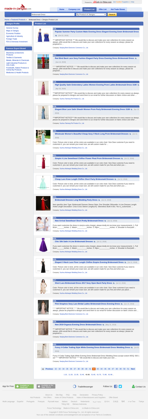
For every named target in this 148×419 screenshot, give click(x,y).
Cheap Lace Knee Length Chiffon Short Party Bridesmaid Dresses (84, 179)
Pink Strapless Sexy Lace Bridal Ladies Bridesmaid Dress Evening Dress (87, 304)
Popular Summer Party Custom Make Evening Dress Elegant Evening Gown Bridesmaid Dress (97, 32)
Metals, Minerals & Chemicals (17, 60)
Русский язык (53, 402)
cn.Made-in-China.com (90, 408)
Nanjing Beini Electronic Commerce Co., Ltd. (74, 47)
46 (109, 369)
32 (56, 369)
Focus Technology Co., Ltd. (73, 412)
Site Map (59, 395)
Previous (49, 369)
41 (90, 369)
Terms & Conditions (103, 415)
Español (20, 402)
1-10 (65, 374)
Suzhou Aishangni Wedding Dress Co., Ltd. (73, 148)
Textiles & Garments (14, 58)
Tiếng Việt (65, 404)
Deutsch (74, 402)
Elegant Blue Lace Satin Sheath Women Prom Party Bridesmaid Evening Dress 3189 (92, 109)
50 (124, 369)
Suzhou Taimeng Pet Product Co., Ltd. (72, 99)
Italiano (64, 402)
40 (86, 369)
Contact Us (139, 386)
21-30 (76, 374)
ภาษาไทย (131, 402)
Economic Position (13, 33)
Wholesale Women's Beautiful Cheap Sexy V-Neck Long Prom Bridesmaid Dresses (91, 134)
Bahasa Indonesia (80, 404)
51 (128, 369)
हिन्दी (123, 402)
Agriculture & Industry (14, 36)
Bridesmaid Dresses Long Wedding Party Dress (76, 200)
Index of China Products (64, 397)
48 (117, 369)
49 (120, 369)
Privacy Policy (97, 395)
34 (63, 369)
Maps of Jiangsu (12, 31)
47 (113, 369)
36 (71, 369)
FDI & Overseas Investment (16, 42)
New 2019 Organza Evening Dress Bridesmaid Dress (78, 324)
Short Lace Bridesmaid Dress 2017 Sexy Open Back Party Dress (83, 283)
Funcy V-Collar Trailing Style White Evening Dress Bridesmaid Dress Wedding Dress (92, 347)
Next (133, 369)
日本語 (115, 402)
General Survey (12, 28)
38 (78, 369)
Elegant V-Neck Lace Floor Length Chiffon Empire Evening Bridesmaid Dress (89, 262)
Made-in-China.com (71, 408)
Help (132, 2)
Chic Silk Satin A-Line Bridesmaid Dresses (74, 241)
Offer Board (113, 397)
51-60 (93, 374)
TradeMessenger (83, 386)
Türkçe (141, 402)
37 (75, 369)
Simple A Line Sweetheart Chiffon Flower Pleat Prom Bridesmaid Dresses (87, 158)
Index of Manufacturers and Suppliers (91, 397)
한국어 (107, 402)
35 (67, 369)
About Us (48, 395)
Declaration (84, 395)
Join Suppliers (121, 2)
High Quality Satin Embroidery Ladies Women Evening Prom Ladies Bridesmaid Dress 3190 (96, 85)
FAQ (68, 395)
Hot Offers (47, 397)
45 (105, 369)
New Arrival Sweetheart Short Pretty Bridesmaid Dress (79, 221)
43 (98, 369)
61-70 (99, 374)
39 (82, 369)
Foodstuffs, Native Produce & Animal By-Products (17, 69)
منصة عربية (97, 402)
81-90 (110, 374)
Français (41, 402)
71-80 (105, 374)
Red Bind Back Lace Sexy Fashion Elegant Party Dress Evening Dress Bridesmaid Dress (94, 58)
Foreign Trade (11, 39)
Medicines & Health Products (17, 73)
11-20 (71, 374)
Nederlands (85, 402)
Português (31, 402)
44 (101, 369)
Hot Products (35, 397)
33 (60, 369)
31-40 (82, 374)
